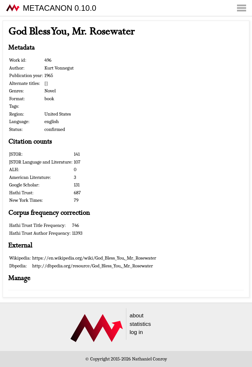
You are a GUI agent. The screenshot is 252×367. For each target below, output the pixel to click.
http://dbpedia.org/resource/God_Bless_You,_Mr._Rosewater (92, 266)
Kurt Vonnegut (59, 68)
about (137, 315)
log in (136, 332)
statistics (140, 324)
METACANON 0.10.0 (59, 8)
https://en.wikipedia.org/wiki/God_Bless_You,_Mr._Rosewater (94, 258)
